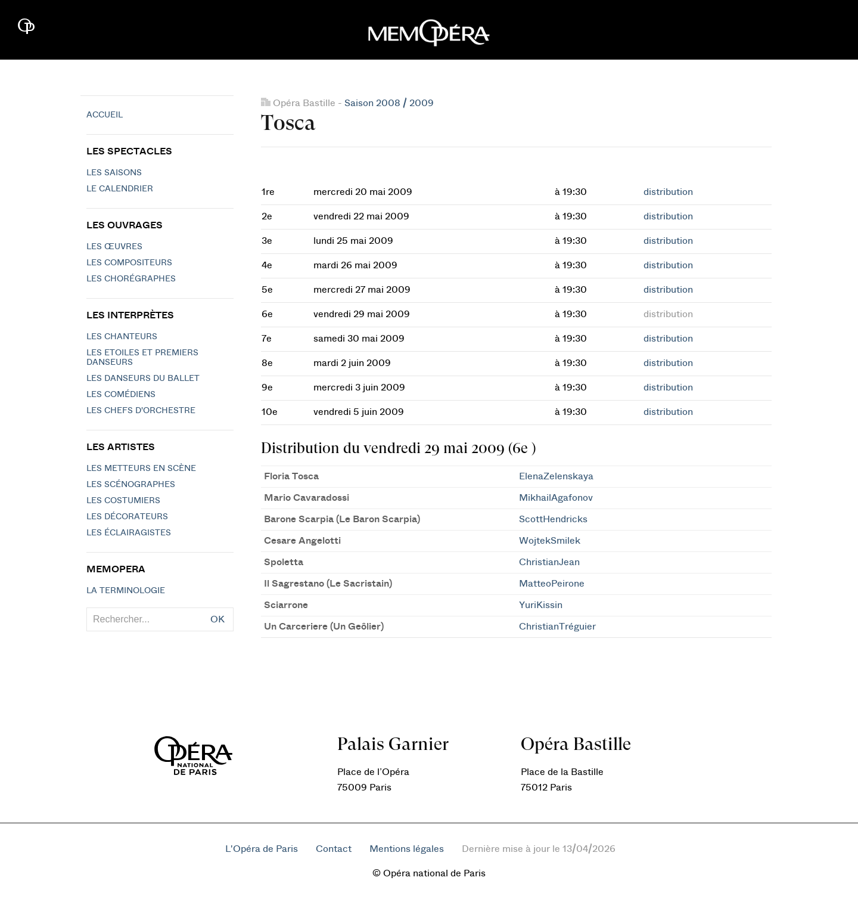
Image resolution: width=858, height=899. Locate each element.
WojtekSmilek (549, 540)
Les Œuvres (114, 247)
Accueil (104, 115)
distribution (668, 192)
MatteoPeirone (552, 583)
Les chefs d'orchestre (140, 411)
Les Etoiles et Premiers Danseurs (142, 358)
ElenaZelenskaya (556, 476)
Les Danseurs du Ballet (143, 378)
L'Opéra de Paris (261, 849)
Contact (334, 849)
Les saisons (114, 173)
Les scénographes (130, 484)
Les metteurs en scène (141, 468)
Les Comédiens (121, 394)
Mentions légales (406, 849)
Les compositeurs (129, 263)
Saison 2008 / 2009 (389, 103)
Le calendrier (119, 189)
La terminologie (125, 591)
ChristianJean (549, 562)
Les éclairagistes (128, 533)
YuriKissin (540, 605)
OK (217, 619)
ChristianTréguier (557, 626)
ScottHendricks (553, 519)
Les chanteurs (121, 337)
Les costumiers (123, 501)
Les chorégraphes (131, 279)
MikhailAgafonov (556, 498)
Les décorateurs (127, 517)
